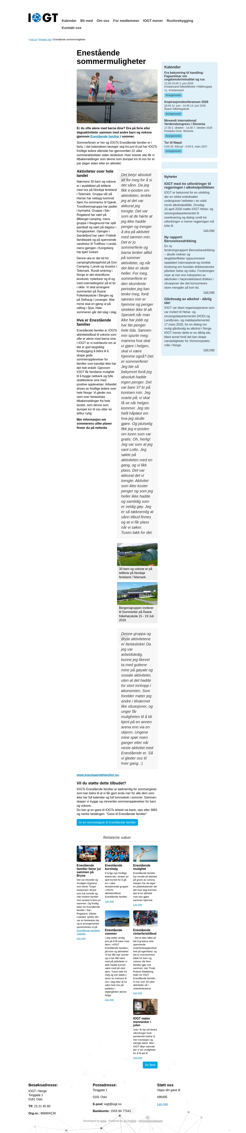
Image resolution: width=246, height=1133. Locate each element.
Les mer (81, 938)
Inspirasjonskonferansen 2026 (186, 102)
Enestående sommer (113, 931)
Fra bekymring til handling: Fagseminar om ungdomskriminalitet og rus (184, 76)
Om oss (103, 21)
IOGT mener (153, 21)
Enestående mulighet (141, 867)
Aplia (103, 1120)
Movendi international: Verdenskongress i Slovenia (184, 122)
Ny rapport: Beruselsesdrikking (180, 239)
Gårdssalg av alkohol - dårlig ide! (188, 301)
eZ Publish (130, 1120)
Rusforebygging (180, 21)
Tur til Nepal (173, 142)
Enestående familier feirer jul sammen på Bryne (89, 870)
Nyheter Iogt (45, 39)
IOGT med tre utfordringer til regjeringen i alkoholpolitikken (189, 186)
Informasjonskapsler (151, 1120)
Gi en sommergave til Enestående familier (107, 822)
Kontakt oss (71, 28)
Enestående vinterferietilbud (144, 931)
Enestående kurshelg (113, 867)
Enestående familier (105, 136)
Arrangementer (173, 95)
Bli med (86, 21)
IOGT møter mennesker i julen (142, 1022)
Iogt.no (33, 39)
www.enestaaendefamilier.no (98, 775)
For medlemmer (126, 21)
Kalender (69, 21)
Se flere (150, 1065)
